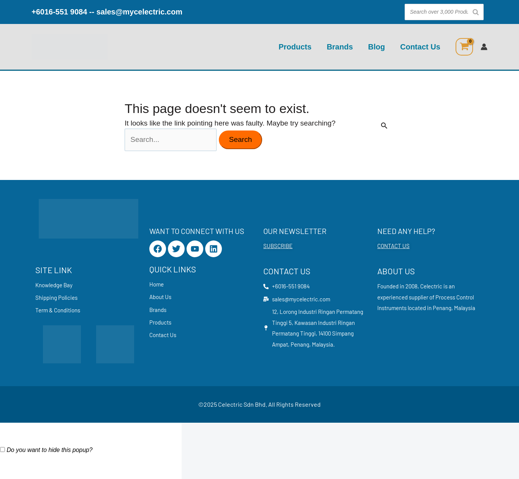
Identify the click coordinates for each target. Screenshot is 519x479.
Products (295, 47)
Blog (376, 47)
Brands (340, 47)
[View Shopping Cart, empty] (464, 47)
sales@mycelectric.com (139, 12)
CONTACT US (393, 245)
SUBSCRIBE (278, 245)
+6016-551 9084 (59, 12)
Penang (442, 307)
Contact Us (420, 47)
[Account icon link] (484, 46)
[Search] (475, 12)
